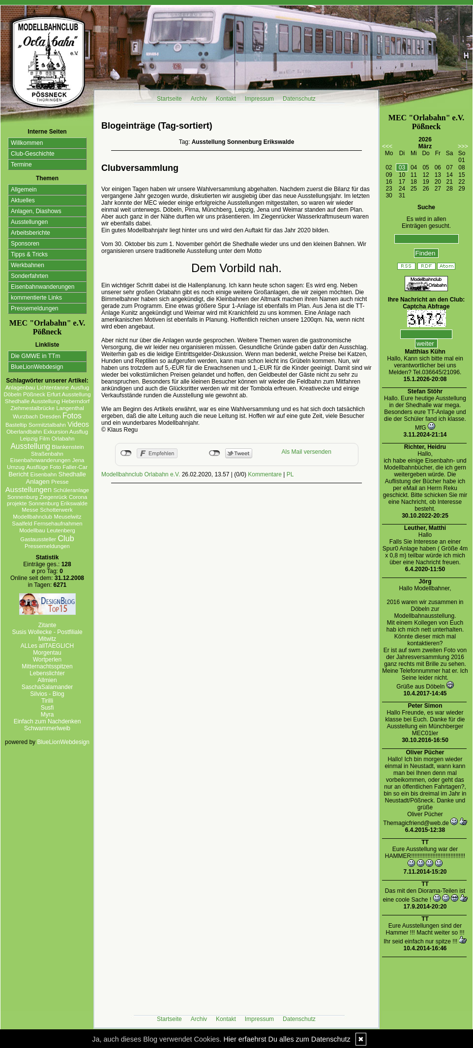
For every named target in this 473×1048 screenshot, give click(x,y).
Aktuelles (23, 200)
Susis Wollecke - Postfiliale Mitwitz (47, 635)
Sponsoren (25, 243)
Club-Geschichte (33, 153)
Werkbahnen (27, 265)
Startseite (169, 98)
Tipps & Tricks (29, 254)
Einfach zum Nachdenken (47, 721)
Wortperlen (47, 659)
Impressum (259, 98)
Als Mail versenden (306, 451)
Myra (47, 714)
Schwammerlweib (47, 728)
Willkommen (27, 142)
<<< (387, 146)
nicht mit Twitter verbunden (214, 453)
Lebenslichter (47, 673)
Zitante (47, 625)
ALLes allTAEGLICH (47, 645)
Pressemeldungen (35, 308)
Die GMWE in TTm (35, 356)
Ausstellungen (29, 222)
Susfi (47, 707)
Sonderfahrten (29, 276)
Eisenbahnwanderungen (42, 286)
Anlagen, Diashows (36, 211)
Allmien (47, 680)
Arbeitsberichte (30, 232)
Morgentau (47, 652)
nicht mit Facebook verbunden (126, 453)
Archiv (199, 98)
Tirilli (47, 700)
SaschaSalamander (47, 687)
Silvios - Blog (47, 693)
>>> (463, 146)
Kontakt (226, 98)
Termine (21, 164)
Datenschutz (299, 98)
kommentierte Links (36, 297)
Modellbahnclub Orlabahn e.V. (140, 474)
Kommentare (265, 474)
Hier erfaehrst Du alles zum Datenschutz (286, 1039)
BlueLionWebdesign (37, 366)
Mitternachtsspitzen (47, 666)
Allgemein (24, 189)
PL (290, 474)
